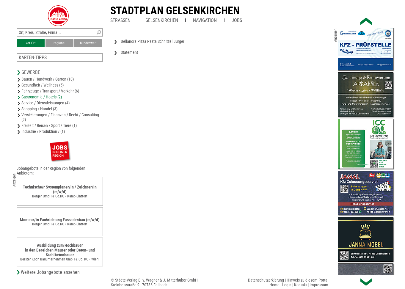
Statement (129, 52)
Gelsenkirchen (161, 20)
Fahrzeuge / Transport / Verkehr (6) (50, 91)
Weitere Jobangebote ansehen (50, 272)
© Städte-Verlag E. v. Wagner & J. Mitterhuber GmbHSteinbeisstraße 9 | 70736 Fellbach (154, 282)
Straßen (120, 20)
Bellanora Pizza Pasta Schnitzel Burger (152, 41)
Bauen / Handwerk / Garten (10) (47, 79)
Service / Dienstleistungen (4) (45, 102)
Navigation (205, 20)
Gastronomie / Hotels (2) (41, 97)
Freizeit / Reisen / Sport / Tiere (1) (49, 125)
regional (59, 43)
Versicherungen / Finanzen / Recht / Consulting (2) (60, 117)
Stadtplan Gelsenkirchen (175, 10)
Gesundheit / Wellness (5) (42, 85)
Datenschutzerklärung (266, 280)
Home (274, 284)
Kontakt (300, 284)
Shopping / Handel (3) (39, 108)
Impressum (319, 284)
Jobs (237, 20)
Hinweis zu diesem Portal (307, 280)
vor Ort (31, 43)
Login (286, 284)
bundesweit (88, 43)
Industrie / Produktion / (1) (43, 131)
